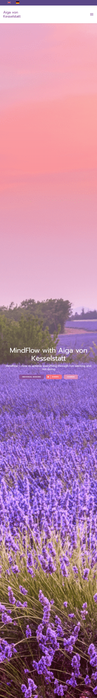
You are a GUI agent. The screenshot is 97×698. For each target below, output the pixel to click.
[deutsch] (17, 2)
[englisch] (9, 2)
